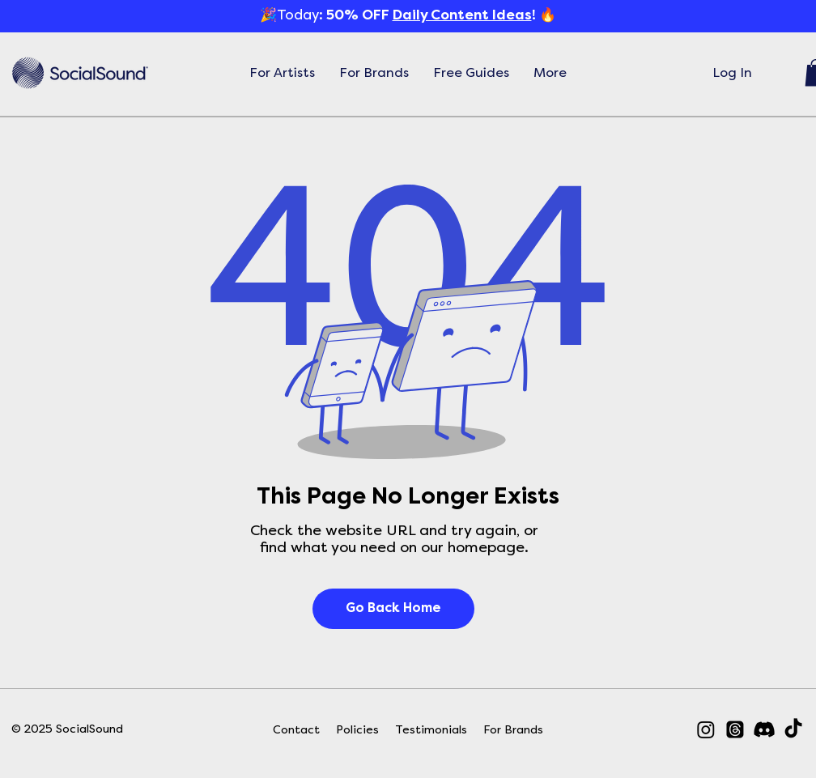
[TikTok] (793, 729)
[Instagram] (706, 729)
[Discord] (764, 729)
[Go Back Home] (393, 609)
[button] (282, 73)
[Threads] (735, 729)
